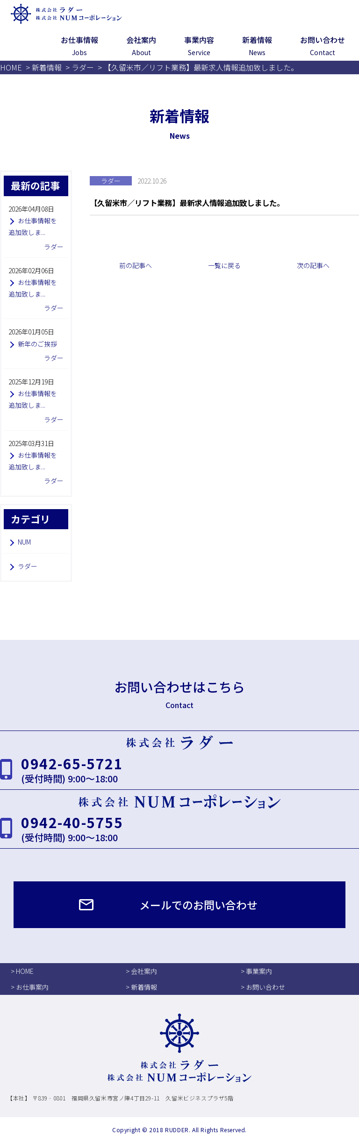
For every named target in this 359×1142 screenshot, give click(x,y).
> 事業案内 (256, 971)
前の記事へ (135, 265)
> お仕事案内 (30, 987)
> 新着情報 (141, 987)
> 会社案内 (141, 971)
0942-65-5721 (72, 763)
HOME (11, 67)
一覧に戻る (224, 265)
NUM (24, 541)
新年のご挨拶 (37, 343)
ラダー (27, 566)
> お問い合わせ (263, 987)
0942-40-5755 (72, 822)
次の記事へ (313, 265)
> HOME (22, 971)
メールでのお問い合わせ (198, 905)
